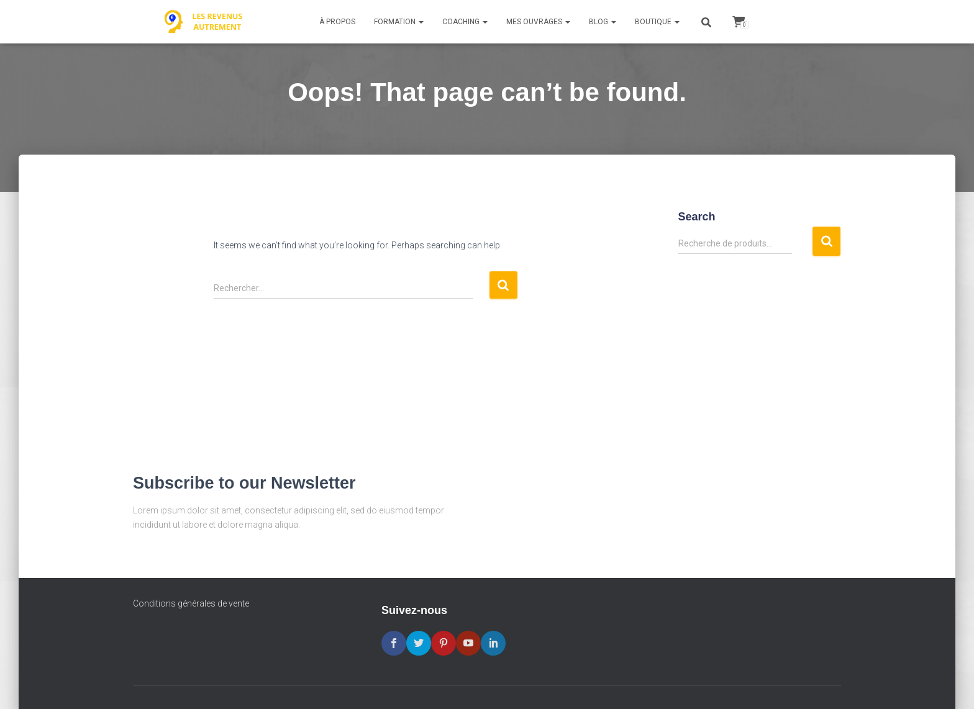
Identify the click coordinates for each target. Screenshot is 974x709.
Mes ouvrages (538, 21)
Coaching (465, 21)
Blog (602, 21)
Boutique (657, 21)
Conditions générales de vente (191, 603)
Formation (399, 21)
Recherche (826, 241)
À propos (337, 21)
